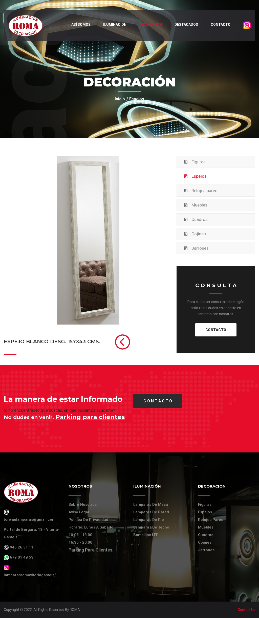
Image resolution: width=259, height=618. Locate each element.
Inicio (120, 99)
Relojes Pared (210, 519)
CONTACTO (215, 330)
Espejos (199, 176)
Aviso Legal (79, 512)
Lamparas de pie (148, 519)
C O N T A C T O (157, 401)
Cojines (198, 233)
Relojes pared (204, 190)
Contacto (220, 24)
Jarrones (200, 248)
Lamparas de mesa (150, 504)
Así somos (80, 24)
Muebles (199, 205)
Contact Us (246, 610)
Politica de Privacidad (88, 519)
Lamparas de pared (151, 512)
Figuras (198, 161)
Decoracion (150, 24)
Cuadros (199, 219)
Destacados (186, 24)
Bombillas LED (146, 535)
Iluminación (114, 24)
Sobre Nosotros (83, 504)
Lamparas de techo (151, 527)
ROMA (75, 610)
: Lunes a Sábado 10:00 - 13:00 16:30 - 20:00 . (91, 539)
